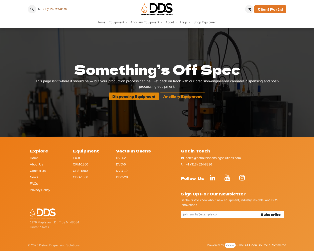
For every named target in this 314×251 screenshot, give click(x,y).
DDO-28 (122, 177)
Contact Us (38, 170)
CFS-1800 (80, 170)
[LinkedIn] (212, 177)
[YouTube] (227, 177)
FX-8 (76, 158)
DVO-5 (121, 164)
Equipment (86, 151)
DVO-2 (121, 158)
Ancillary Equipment (182, 96)
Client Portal (270, 9)
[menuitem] (101, 22)
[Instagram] (242, 177)
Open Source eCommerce (267, 245)
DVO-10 (122, 170)
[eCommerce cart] (249, 9)
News (34, 177)
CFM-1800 (80, 164)
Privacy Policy (40, 190)
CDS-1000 (80, 177)
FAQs (34, 183)
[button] (32, 9)
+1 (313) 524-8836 (55, 9)
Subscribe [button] (271, 214)
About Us (36, 164)
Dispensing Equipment (134, 96)
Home (34, 158)
